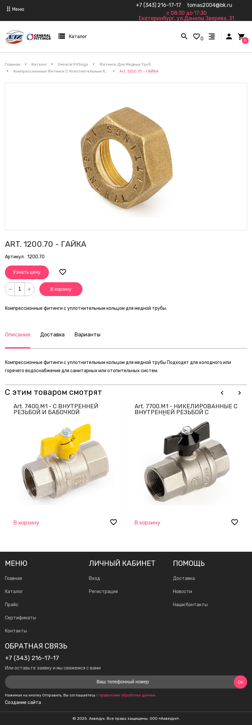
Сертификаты (20, 618)
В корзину (61, 289)
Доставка (52, 334)
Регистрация (103, 591)
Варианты (87, 334)
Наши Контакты (190, 605)
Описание (17, 334)
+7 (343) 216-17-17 (158, 5)
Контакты (16, 631)
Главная (13, 578)
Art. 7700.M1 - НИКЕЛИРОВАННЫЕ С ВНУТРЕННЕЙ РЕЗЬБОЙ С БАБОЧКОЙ (186, 412)
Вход (94, 578)
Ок (240, 682)
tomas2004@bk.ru (209, 5)
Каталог (14, 591)
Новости (182, 591)
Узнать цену (27, 272)
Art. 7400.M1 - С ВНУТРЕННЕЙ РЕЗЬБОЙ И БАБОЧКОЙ (55, 409)
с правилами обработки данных (126, 695)
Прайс (11, 605)
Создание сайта (23, 702)
